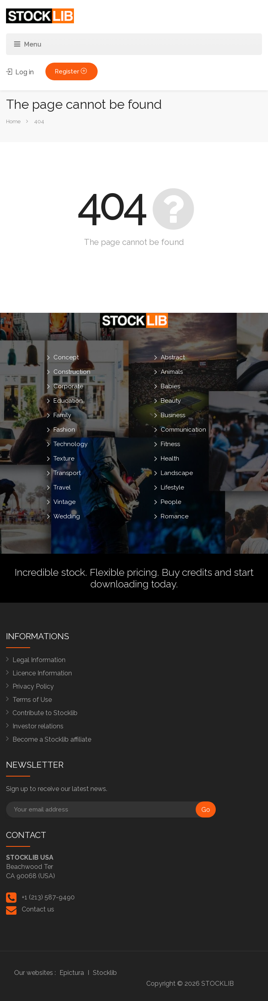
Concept (66, 357)
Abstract (173, 357)
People (171, 502)
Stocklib (105, 973)
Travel (62, 487)
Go (205, 809)
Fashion (64, 429)
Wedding (66, 516)
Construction (71, 371)
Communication (183, 429)
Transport (67, 473)
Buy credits (187, 572)
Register (71, 71)
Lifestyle (172, 487)
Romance (174, 516)
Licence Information (42, 673)
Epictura (71, 973)
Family (62, 415)
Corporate (68, 386)
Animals (172, 371)
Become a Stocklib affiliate (51, 739)
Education (68, 400)
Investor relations (37, 726)
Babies (170, 386)
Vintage (64, 502)
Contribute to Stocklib (45, 713)
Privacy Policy (33, 686)
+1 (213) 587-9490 (48, 897)
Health (170, 458)
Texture (63, 458)
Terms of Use (32, 699)
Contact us (38, 909)
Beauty (171, 400)
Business (173, 415)
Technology (70, 444)
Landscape (177, 473)
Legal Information (38, 660)
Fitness (170, 444)
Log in (20, 72)
